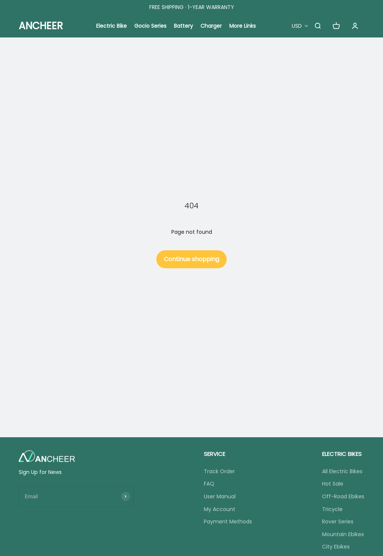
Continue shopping (191, 259)
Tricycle (332, 509)
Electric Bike (111, 26)
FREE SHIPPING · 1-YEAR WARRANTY (191, 7)
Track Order (219, 471)
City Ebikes (336, 546)
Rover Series (337, 521)
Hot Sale (332, 483)
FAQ (209, 483)
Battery (183, 26)
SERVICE (214, 454)
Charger (211, 26)
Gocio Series (150, 26)
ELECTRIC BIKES (342, 454)
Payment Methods (228, 521)
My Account (219, 509)
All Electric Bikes (342, 471)
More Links (242, 26)
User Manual (220, 496)
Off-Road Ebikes (343, 496)
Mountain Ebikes (343, 534)
